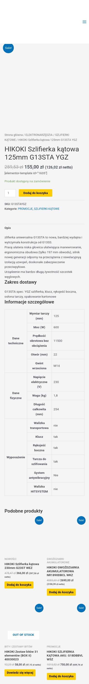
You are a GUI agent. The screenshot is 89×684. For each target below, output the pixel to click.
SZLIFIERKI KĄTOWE (46, 208)
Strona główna (14, 135)
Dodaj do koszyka (35, 193)
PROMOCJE (25, 208)
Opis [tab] (8, 228)
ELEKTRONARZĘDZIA (39, 135)
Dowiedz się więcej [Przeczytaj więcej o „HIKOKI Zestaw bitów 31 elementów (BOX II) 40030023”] (20, 672)
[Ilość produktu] (10, 193)
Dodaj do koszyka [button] (19, 584)
